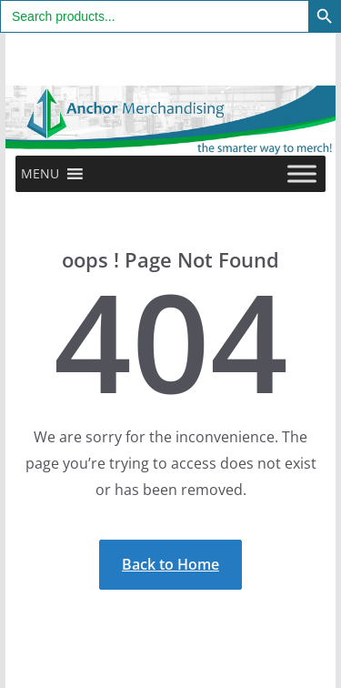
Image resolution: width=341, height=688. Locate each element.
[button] (40, 174)
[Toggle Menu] (301, 173)
